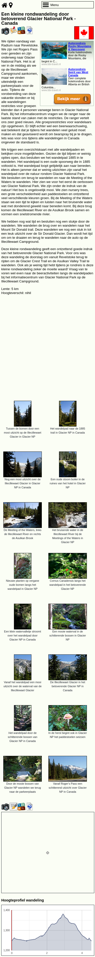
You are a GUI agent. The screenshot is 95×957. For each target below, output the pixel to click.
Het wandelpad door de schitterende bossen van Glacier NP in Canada (22, 736)
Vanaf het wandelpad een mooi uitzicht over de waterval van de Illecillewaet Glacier (23, 686)
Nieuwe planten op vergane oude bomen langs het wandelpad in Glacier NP (22, 584)
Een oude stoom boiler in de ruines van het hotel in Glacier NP (68, 483)
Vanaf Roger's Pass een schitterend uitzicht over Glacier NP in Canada (68, 787)
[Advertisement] (47, 345)
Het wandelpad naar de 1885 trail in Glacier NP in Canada (67, 430)
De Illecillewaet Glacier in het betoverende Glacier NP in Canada (67, 686)
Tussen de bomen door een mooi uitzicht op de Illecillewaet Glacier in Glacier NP (22, 432)
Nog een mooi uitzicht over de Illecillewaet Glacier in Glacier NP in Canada (23, 483)
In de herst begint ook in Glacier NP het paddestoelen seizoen (67, 734)
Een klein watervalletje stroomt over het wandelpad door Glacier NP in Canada (22, 635)
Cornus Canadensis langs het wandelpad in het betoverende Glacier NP (67, 584)
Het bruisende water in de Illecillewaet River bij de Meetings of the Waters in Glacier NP (67, 536)
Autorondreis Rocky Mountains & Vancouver (79, 46)
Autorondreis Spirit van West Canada (78, 72)
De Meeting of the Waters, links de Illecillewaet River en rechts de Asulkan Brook (23, 534)
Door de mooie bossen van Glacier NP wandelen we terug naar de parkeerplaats (22, 787)
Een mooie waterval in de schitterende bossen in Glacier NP (67, 635)
